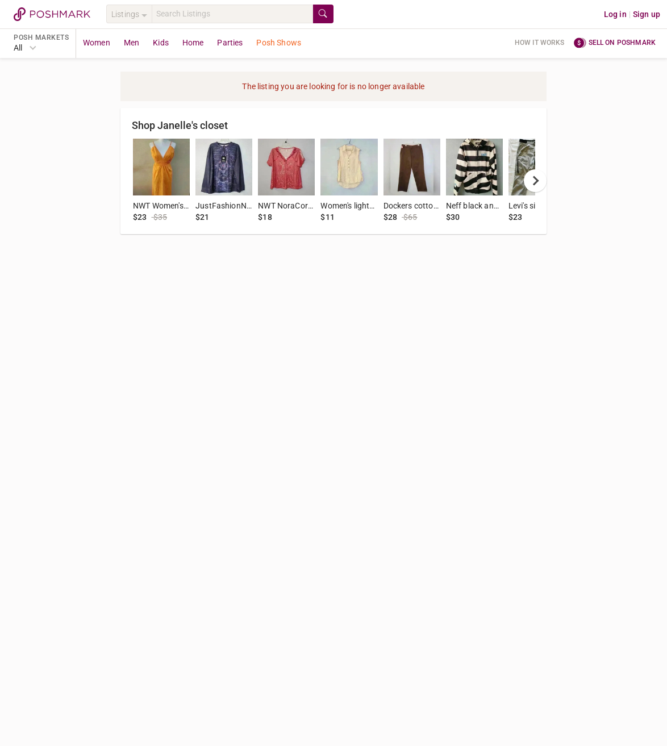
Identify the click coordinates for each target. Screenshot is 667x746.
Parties (230, 42)
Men (131, 42)
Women (96, 42)
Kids (161, 42)
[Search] (232, 14)
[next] (535, 180)
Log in (615, 14)
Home (193, 42)
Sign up (646, 14)
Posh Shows (278, 42)
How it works (540, 43)
